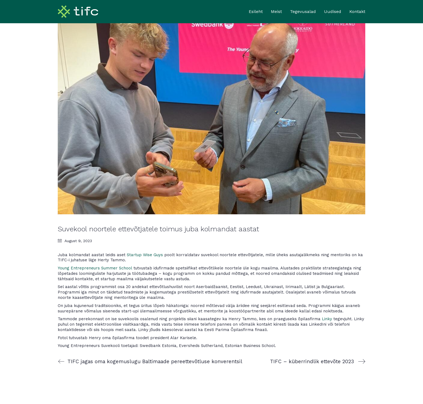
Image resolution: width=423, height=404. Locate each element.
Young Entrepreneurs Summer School (95, 268)
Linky (327, 318)
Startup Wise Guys (145, 254)
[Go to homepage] (78, 11)
